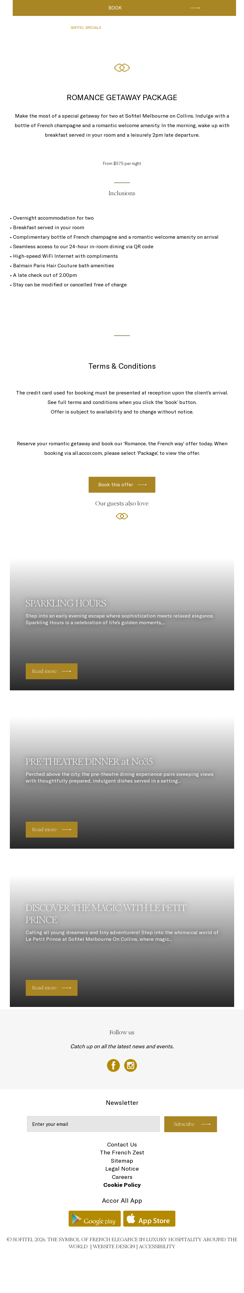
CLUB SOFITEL (211, 27)
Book (115, 8)
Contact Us (122, 1144)
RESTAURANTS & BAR (126, 27)
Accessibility (157, 1246)
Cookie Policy (122, 1184)
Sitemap (122, 1160)
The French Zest (122, 1152)
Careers (122, 1176)
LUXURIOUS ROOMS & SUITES (39, 27)
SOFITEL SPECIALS (86, 27)
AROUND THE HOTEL (32, 51)
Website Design (114, 1246)
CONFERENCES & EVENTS (171, 27)
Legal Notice (122, 1168)
